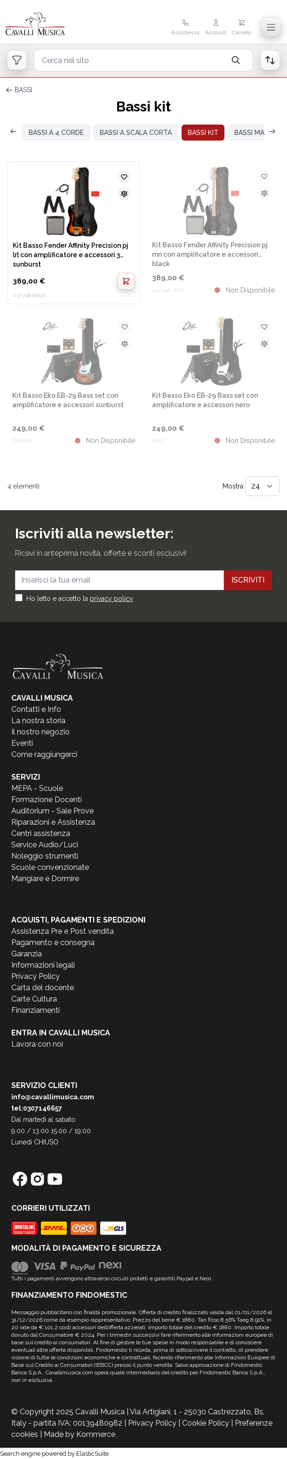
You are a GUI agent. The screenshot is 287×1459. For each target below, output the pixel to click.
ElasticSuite (92, 1453)
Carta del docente (42, 987)
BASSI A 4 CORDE (56, 132)
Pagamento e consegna (53, 942)
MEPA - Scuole (37, 788)
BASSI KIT (203, 132)
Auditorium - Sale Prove (52, 810)
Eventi (22, 743)
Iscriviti (247, 580)
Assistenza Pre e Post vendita (62, 931)
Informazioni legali (43, 965)
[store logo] (51, 24)
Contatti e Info (36, 709)
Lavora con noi (37, 1044)
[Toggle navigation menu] (271, 27)
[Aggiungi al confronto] (124, 193)
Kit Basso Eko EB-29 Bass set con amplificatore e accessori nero (205, 400)
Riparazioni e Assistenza (53, 822)
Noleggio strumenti (44, 856)
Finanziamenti (35, 1010)
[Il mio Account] (215, 28)
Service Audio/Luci (44, 844)
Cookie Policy (205, 1423)
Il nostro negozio (40, 731)
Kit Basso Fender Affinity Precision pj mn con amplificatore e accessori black (210, 254)
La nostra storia (38, 720)
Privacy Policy (35, 976)
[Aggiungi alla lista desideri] (124, 176)
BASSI (23, 90)
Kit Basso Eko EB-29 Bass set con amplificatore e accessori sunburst (68, 400)
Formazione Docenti (46, 799)
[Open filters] (17, 60)
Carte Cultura (34, 998)
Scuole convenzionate (50, 867)
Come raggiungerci (44, 754)
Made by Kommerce (79, 1434)
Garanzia (26, 953)
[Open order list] (270, 60)
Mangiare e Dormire (45, 878)
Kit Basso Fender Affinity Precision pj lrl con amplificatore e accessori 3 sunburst (70, 254)
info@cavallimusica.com (52, 1097)
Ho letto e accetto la (79, 598)
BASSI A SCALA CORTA (136, 132)
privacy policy (111, 598)
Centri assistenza (40, 833)
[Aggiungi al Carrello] (126, 281)
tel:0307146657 (36, 1108)
